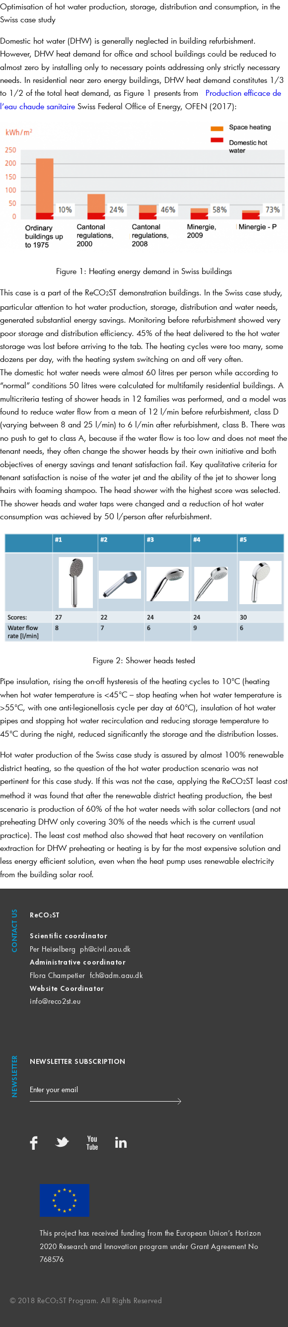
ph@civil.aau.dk (105, 949)
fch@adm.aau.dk (116, 975)
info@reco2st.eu (55, 1001)
